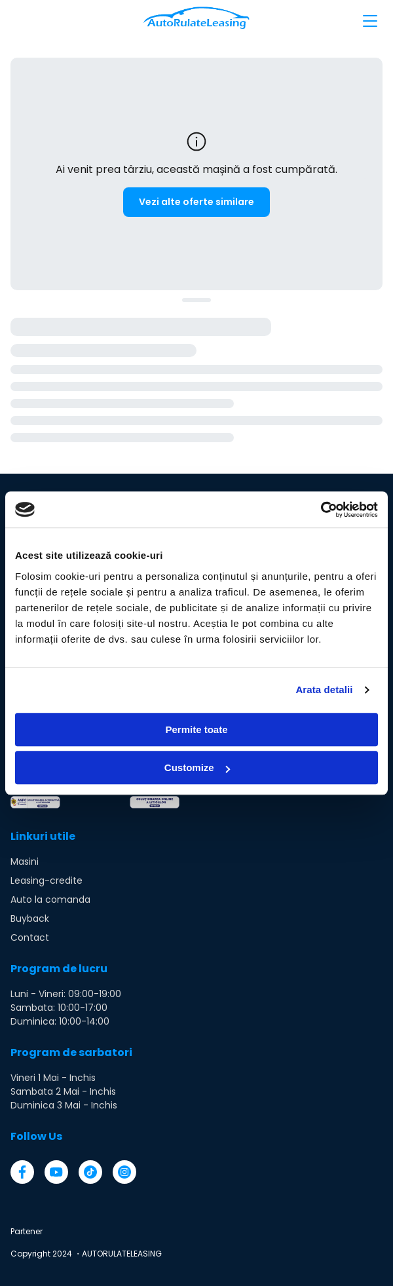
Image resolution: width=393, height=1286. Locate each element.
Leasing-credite (46, 880)
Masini (24, 861)
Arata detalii (323, 689)
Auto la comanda (50, 899)
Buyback (29, 918)
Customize (197, 767)
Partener (26, 1231)
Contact (29, 937)
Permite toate (196, 729)
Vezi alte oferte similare (196, 201)
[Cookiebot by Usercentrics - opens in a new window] (320, 509)
